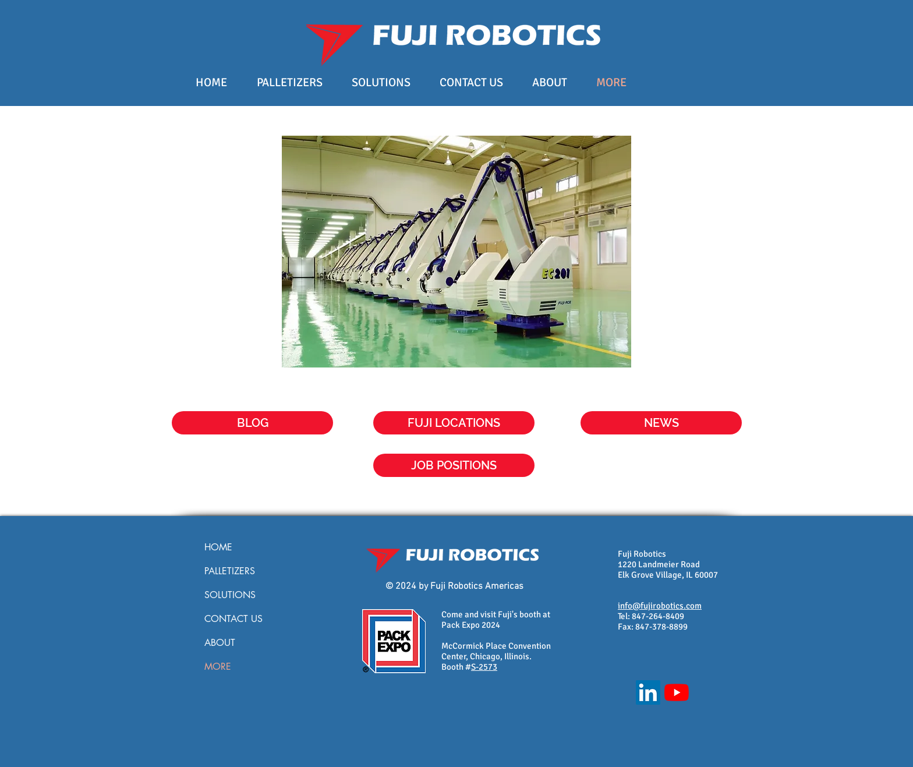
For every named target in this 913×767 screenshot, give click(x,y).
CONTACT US (233, 619)
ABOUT (219, 643)
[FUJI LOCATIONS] (454, 422)
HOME (218, 547)
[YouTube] (676, 692)
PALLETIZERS (229, 571)
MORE (217, 666)
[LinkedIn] (648, 692)
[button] (661, 422)
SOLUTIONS (230, 595)
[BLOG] (252, 422)
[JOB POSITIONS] (454, 465)
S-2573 (484, 667)
